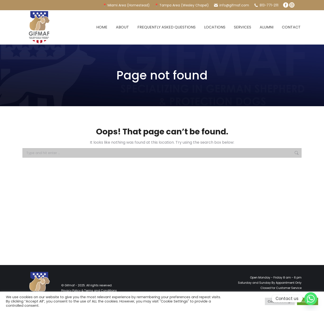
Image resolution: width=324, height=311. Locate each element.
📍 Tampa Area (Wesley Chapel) (181, 5)
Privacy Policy (71, 290)
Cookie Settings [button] (280, 301)
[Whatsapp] (310, 298)
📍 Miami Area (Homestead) (126, 5)
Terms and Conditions (100, 290)
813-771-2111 (266, 5)
